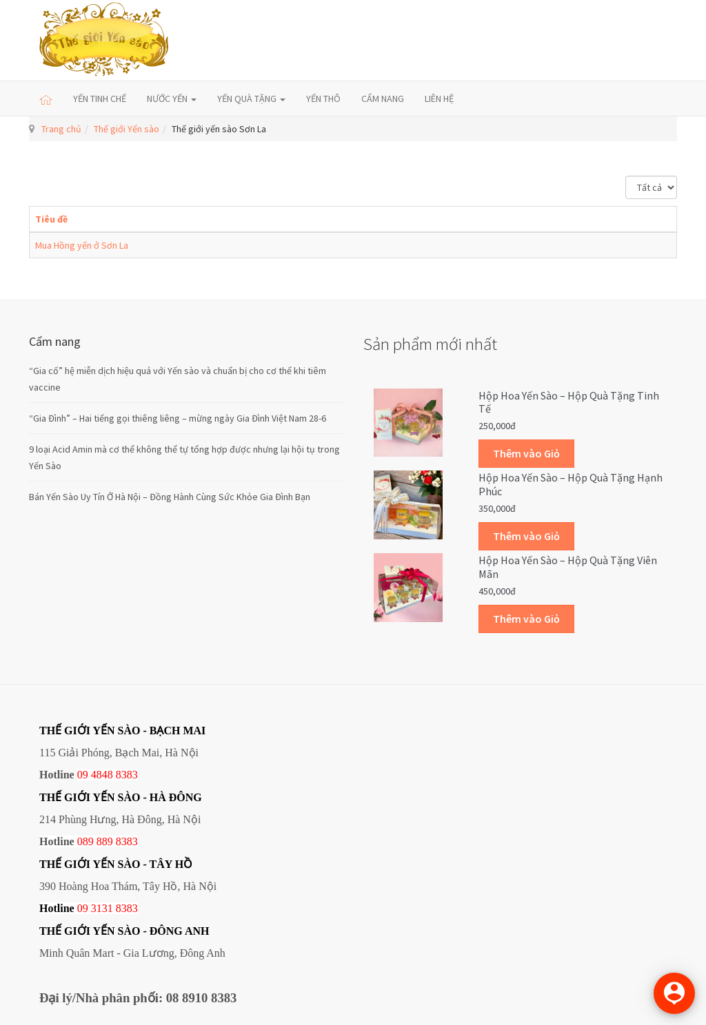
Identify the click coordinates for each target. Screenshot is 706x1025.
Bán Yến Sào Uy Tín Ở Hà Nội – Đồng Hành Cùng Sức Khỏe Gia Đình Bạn (169, 496)
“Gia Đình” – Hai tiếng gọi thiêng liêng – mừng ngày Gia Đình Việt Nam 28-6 (177, 418)
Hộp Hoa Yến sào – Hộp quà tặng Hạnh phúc (570, 484)
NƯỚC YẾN (171, 98)
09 (82, 908)
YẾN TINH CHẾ (99, 98)
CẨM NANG (382, 98)
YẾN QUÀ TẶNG (251, 98)
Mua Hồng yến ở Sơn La (81, 245)
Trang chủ (61, 129)
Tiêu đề (51, 219)
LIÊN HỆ (439, 98)
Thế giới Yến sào (126, 129)
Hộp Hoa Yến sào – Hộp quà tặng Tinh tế (568, 402)
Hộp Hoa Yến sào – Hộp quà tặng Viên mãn (567, 567)
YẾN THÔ (323, 98)
